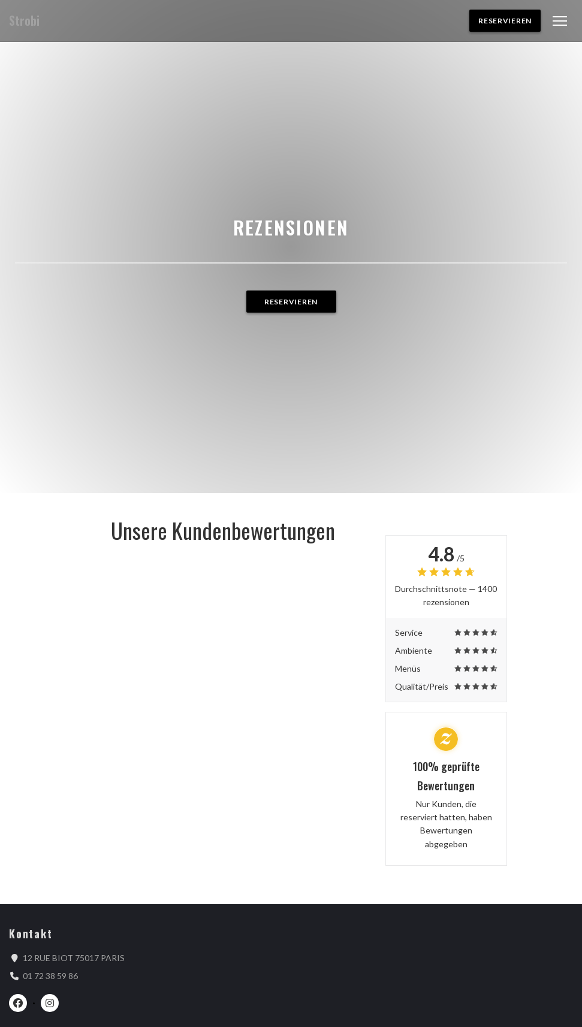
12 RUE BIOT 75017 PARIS (74, 957)
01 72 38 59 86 (50, 976)
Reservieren (505, 20)
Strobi (24, 20)
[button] (560, 21)
